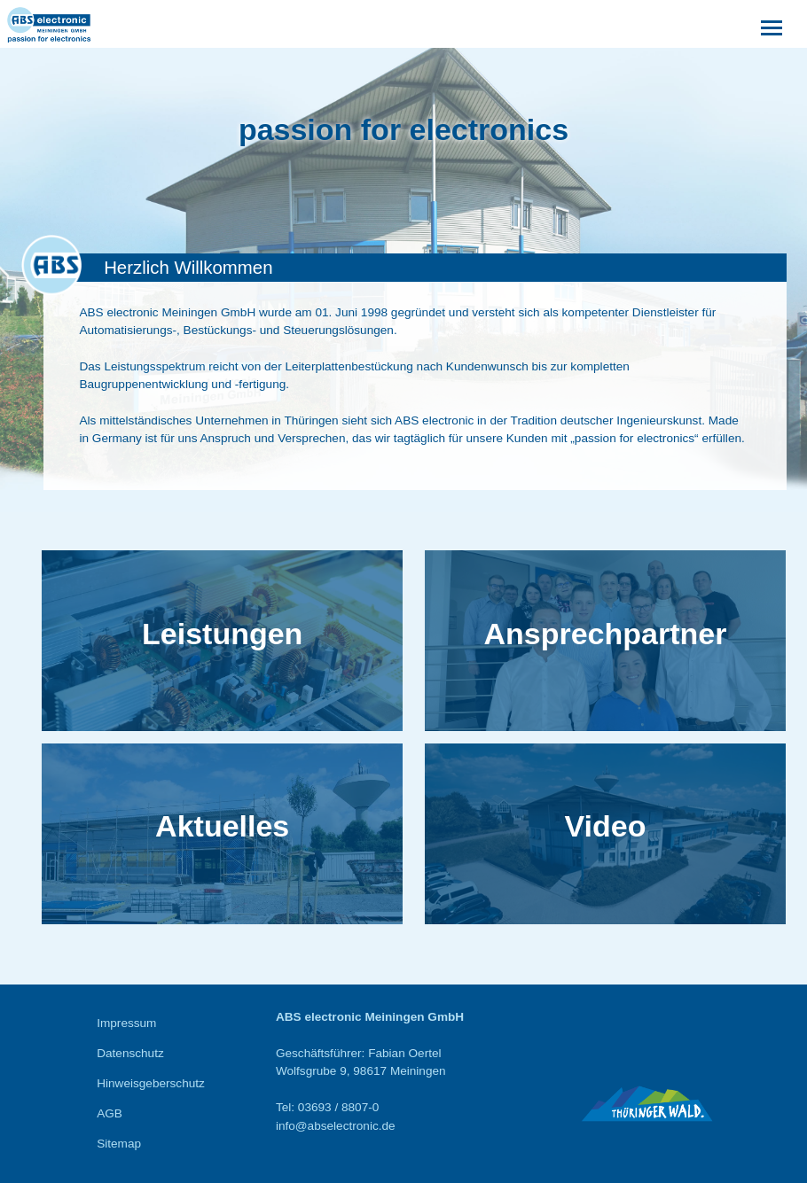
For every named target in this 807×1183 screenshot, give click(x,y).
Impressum (126, 1023)
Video (605, 826)
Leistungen (222, 633)
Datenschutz (130, 1053)
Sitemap (119, 1143)
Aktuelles (222, 826)
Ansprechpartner (604, 633)
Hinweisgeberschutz (151, 1083)
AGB (109, 1113)
